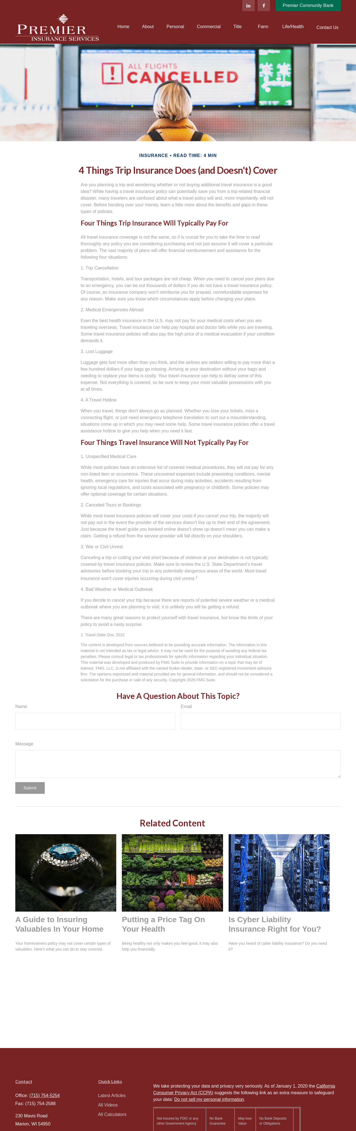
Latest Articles (112, 1095)
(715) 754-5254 (44, 1095)
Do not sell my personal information (209, 1099)
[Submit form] (30, 788)
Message (24, 743)
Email (186, 706)
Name (21, 706)
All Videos (108, 1105)
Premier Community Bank (308, 5)
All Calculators (112, 1114)
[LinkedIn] (248, 5)
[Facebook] (264, 5)
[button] (123, 27)
